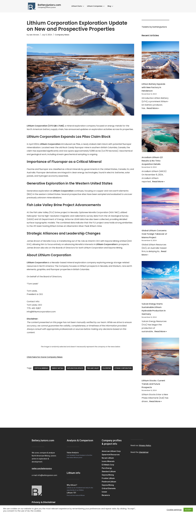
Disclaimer (143, 452)
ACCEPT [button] (188, 509)
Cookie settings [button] (174, 510)
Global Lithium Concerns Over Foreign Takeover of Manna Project (154, 234)
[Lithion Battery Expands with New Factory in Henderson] (160, 60)
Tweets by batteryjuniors (154, 26)
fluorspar (107, 368)
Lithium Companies (96, 6)
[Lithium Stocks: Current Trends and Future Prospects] (160, 357)
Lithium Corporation (123, 368)
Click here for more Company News (44, 357)
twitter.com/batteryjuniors (42, 469)
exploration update (75, 368)
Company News (62, 34)
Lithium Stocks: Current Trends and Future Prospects (153, 384)
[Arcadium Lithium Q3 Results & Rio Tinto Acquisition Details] (160, 133)
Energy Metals (57, 368)
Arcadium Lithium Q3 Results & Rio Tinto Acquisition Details (152, 161)
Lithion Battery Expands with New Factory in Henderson (153, 87)
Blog (111, 6)
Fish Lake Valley (93, 368)
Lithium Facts (78, 6)
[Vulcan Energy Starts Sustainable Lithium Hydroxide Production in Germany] (160, 280)
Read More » (153, 108)
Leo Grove (34, 34)
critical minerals (41, 368)
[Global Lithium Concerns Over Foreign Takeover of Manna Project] (160, 207)
